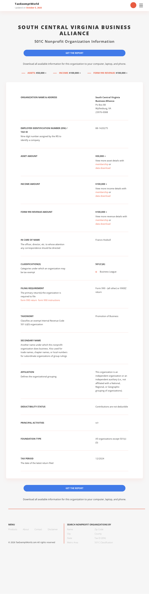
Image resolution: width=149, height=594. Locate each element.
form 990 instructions (49, 300)
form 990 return (29, 300)
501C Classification (104, 542)
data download (102, 167)
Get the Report (74, 52)
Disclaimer (53, 529)
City (69, 533)
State (69, 538)
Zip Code (99, 529)
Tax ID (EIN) (100, 538)
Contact (38, 529)
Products (12, 529)
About (26, 529)
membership (101, 164)
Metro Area (72, 542)
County (98, 533)
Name (70, 529)
